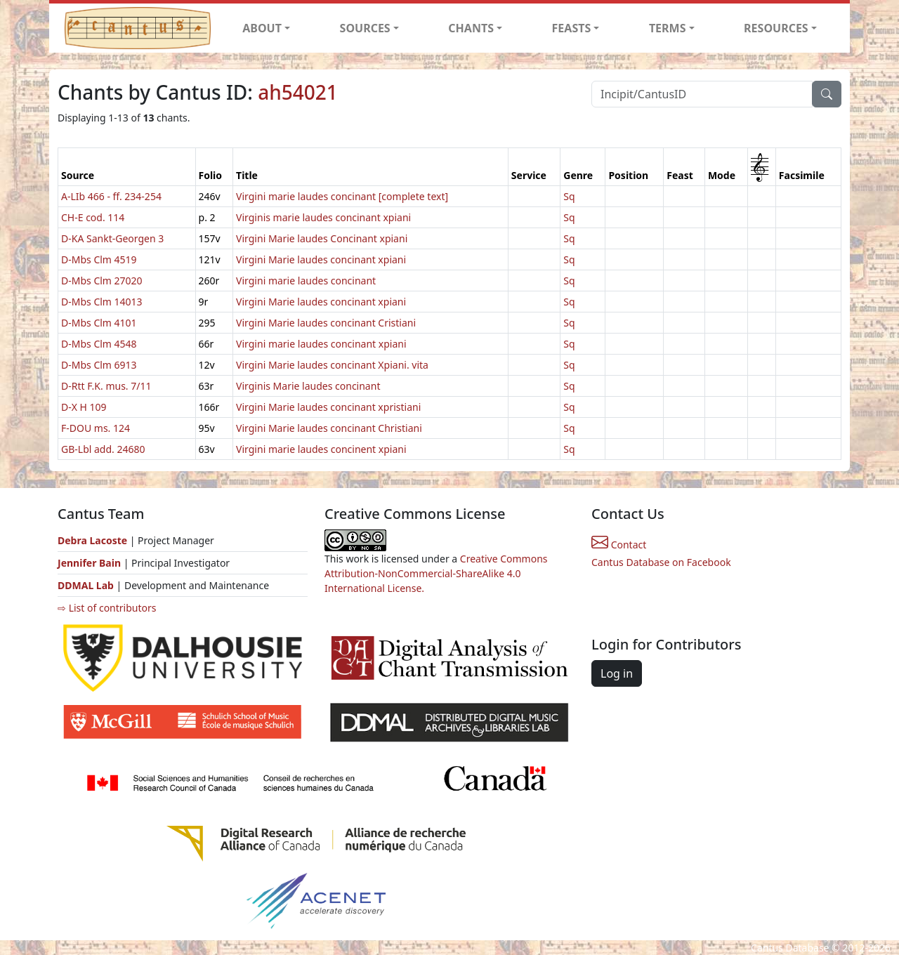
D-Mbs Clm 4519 (99, 259)
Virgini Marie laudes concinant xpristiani (328, 407)
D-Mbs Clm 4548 (99, 343)
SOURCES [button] (365, 28)
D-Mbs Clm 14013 (102, 301)
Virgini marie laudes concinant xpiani (321, 343)
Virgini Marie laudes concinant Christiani (329, 428)
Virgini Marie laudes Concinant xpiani (321, 238)
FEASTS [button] (571, 28)
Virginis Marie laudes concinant (308, 386)
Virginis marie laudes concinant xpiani (323, 217)
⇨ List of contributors (107, 607)
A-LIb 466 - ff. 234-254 (111, 196)
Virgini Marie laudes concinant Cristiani (326, 322)
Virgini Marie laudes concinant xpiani (321, 259)
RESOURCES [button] (776, 28)
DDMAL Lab (86, 585)
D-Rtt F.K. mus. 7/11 (106, 386)
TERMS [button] (667, 28)
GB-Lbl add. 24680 (103, 449)
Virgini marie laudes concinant (306, 280)
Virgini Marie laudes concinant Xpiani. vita (332, 364)
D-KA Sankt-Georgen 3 (112, 238)
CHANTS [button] (471, 28)
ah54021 (298, 92)
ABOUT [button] (262, 28)
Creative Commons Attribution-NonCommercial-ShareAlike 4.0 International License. (436, 573)
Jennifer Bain (91, 562)
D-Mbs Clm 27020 (102, 280)
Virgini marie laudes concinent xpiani (321, 449)
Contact (618, 544)
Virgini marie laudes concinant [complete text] (342, 196)
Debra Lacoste (92, 540)
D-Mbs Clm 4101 (99, 322)
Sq (569, 196)
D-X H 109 (84, 407)
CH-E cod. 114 (92, 217)
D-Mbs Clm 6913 (99, 364)
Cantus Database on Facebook (661, 562)
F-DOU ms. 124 (95, 428)
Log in (617, 673)
